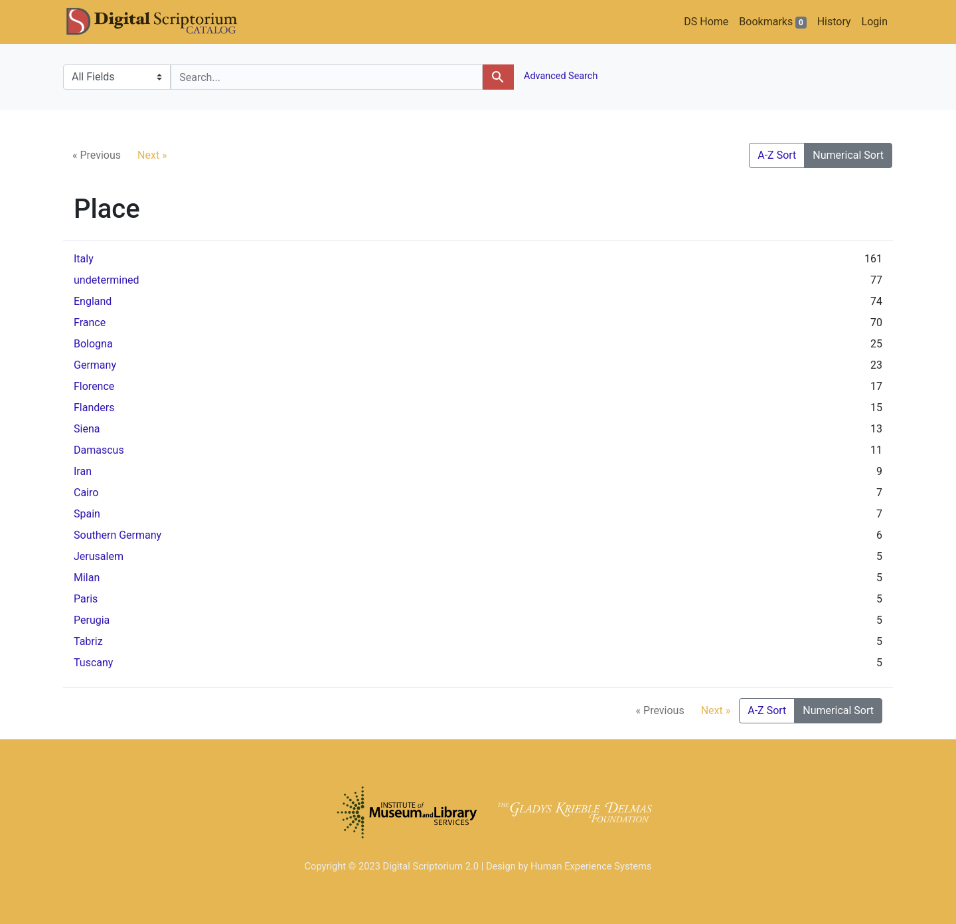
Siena (87, 428)
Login (875, 21)
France (90, 322)
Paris (86, 599)
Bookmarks (772, 22)
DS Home (706, 21)
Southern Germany (117, 535)
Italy (84, 258)
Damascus (99, 450)
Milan (87, 577)
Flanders (94, 407)
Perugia (92, 620)
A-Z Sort (776, 155)
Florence (94, 386)
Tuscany (93, 662)
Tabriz (88, 641)
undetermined (106, 280)
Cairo (86, 492)
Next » (152, 155)
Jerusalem (98, 556)
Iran (83, 471)
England (93, 301)
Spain (87, 514)
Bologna (93, 343)
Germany (95, 365)
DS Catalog (162, 22)
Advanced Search (560, 76)
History (834, 21)
